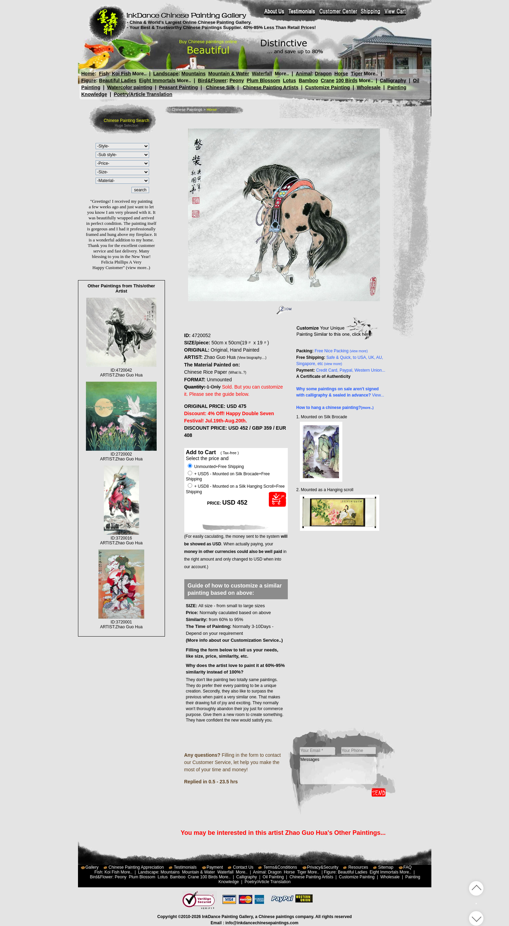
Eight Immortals (157, 80)
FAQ (407, 867)
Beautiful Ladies (117, 80)
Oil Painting (273, 877)
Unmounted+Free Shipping (216, 466)
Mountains (194, 73)
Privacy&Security (323, 867)
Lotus (289, 80)
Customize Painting (327, 87)
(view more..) (138, 267)
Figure (88, 80)
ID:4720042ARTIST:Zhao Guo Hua (121, 370)
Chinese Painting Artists (270, 87)
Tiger (356, 73)
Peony (236, 80)
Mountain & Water (228, 73)
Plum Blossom (263, 80)
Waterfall (262, 73)
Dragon (323, 73)
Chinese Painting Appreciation (136, 867)
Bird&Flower (212, 80)
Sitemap (385, 867)
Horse (341, 73)
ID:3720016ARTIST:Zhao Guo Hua (121, 538)
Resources (358, 867)
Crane (327, 80)
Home (88, 73)
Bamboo (308, 80)
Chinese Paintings (187, 109)
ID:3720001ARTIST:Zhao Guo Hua (121, 622)
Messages (338, 770)
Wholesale (369, 87)
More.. (139, 73)
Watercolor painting (129, 87)
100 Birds (347, 80)
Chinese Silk (220, 87)
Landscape (165, 73)
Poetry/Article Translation (143, 94)
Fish (104, 73)
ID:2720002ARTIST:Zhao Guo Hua (121, 454)
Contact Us (243, 867)
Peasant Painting (178, 87)
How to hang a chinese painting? (335, 407)
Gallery (92, 867)
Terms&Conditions (280, 867)
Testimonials (185, 867)
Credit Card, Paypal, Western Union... (350, 370)
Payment (215, 867)
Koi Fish (121, 73)
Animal (303, 73)
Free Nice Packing (341, 351)
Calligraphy (393, 80)
